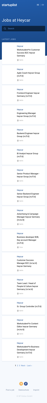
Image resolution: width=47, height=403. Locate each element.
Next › (23, 365)
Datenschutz (24, 390)
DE (38, 5)
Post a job (10, 390)
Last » (29, 365)
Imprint (36, 390)
